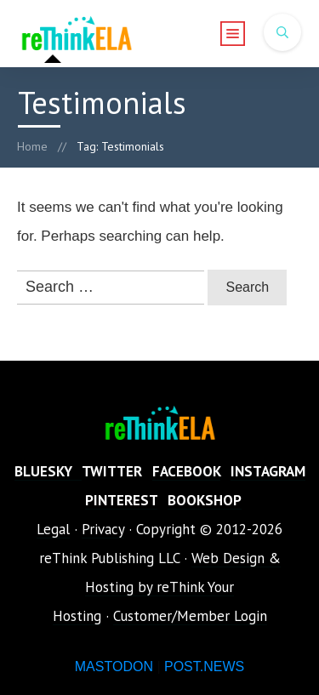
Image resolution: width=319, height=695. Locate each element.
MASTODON (114, 666)
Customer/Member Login (190, 616)
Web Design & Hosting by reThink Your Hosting (167, 587)
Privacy (103, 529)
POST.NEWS (204, 666)
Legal (53, 529)
